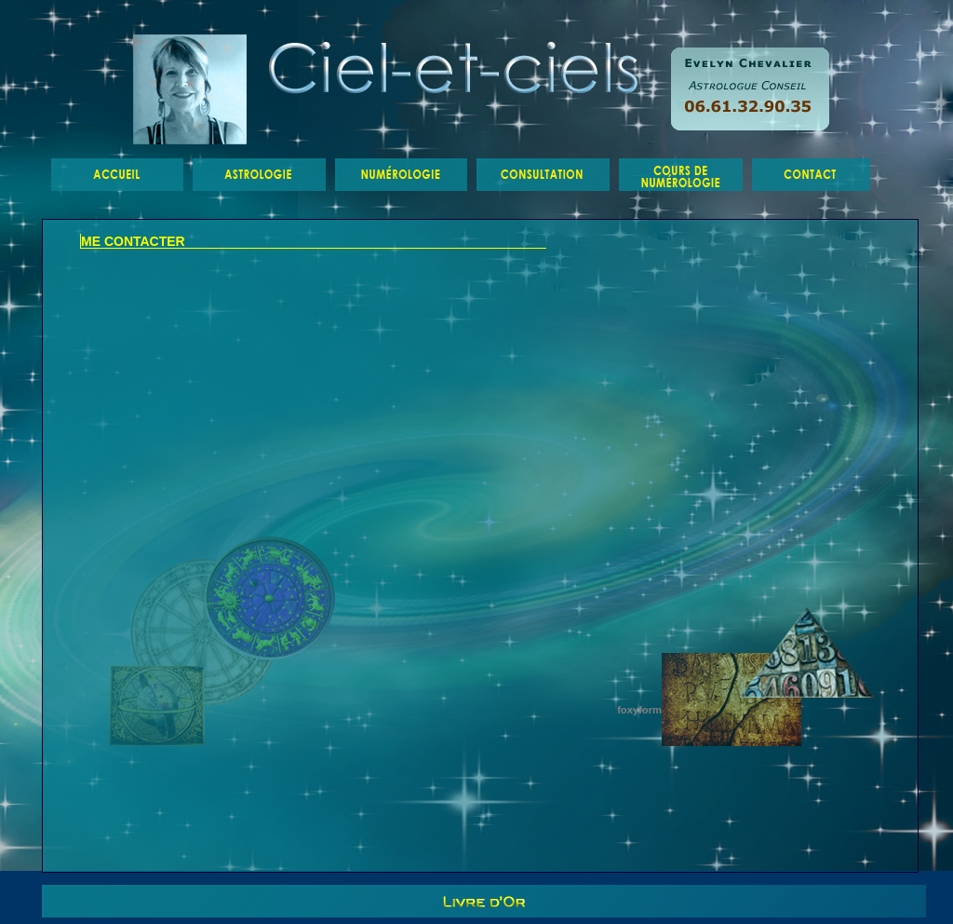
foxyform (639, 709)
